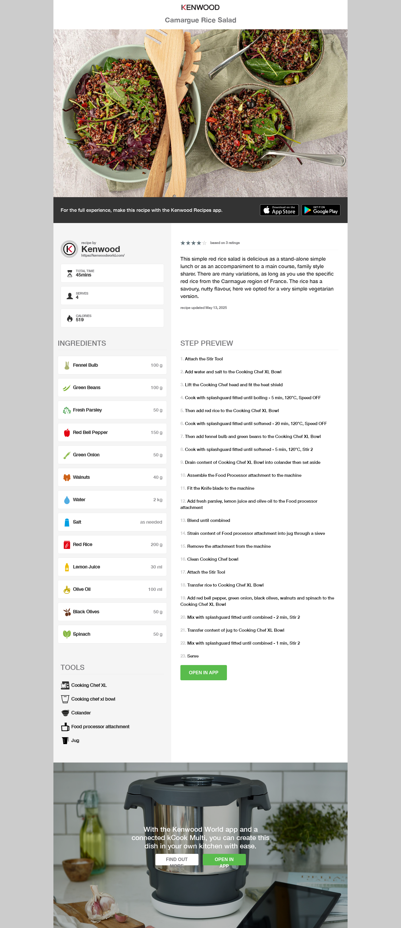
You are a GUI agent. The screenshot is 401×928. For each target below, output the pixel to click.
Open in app (204, 672)
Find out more (177, 861)
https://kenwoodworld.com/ (102, 255)
